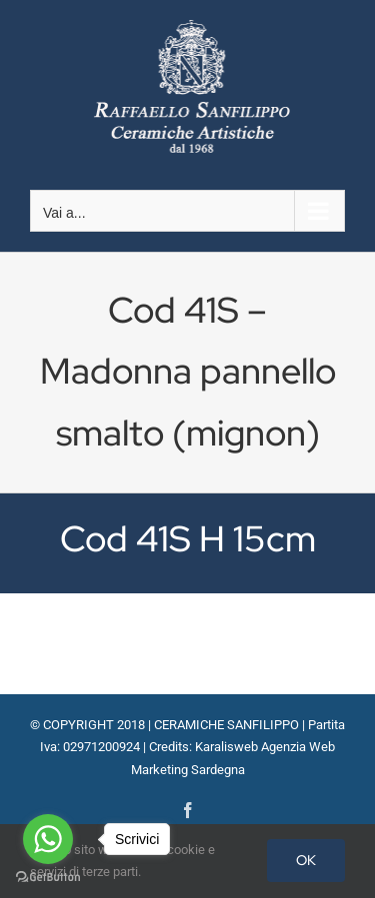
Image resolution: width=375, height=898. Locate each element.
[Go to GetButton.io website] (48, 877)
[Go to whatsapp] (48, 839)
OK (306, 860)
